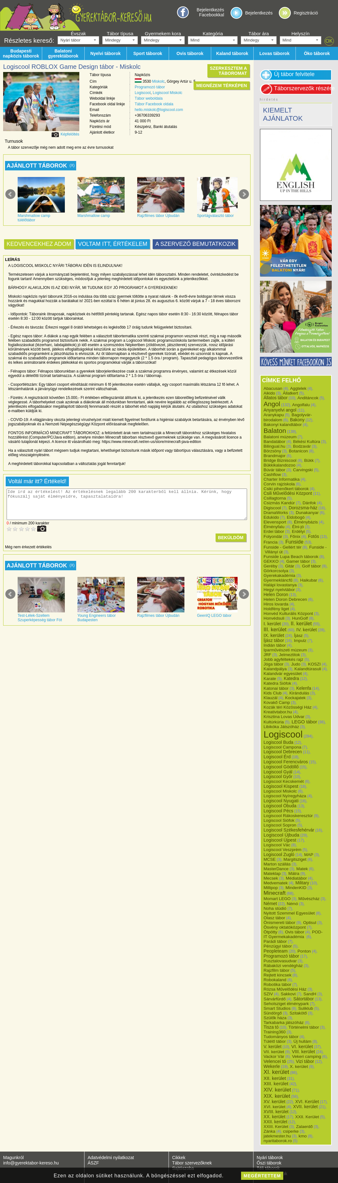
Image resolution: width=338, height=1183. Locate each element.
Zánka (269, 1131)
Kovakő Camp (277, 702)
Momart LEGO (277, 898)
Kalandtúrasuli (308, 668)
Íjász (298, 635)
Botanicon (298, 451)
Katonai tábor (276, 688)
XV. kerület (274, 1101)
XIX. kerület (277, 1096)
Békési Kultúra (306, 441)
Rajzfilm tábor (277, 970)
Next (244, 194)
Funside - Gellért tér (282, 547)
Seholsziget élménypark (286, 1003)
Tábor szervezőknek (192, 1162)
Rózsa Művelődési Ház (285, 989)
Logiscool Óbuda (280, 805)
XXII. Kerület (307, 1116)
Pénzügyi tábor (278, 946)
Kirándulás (299, 693)
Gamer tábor (298, 561)
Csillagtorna (275, 498)
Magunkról (13, 1157)
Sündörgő (273, 1013)
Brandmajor (275, 455)
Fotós (313, 536)
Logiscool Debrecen (283, 751)
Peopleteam (276, 951)
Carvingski (303, 469)
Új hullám (303, 1041)
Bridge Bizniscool (280, 460)
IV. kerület (306, 629)
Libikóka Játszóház (281, 726)
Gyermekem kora (163, 33)
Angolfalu (301, 404)
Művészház (308, 898)
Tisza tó (271, 1027)
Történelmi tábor (303, 1027)
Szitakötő (298, 1013)
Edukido (271, 517)
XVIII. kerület (276, 1111)
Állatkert (290, 393)
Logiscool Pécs (278, 810)
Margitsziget (295, 859)
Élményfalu (274, 526)
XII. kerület (275, 1078)
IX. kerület (274, 635)
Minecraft (275, 893)
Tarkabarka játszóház (284, 1022)
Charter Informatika (282, 479)
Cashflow (272, 474)
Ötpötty (271, 932)
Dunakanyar (307, 512)
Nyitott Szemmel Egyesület (289, 913)
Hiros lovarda (276, 604)
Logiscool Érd (277, 756)
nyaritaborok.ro (278, 1140)
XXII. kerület (275, 1121)
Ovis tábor (294, 932)
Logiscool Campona (282, 747)
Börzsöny (272, 451)
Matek (302, 868)
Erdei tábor (274, 531)
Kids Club (273, 693)
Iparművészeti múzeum (285, 650)
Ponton (304, 951)
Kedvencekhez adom (39, 244)
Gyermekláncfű (278, 580)
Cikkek (178, 1157)
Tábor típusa (120, 33)
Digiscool (272, 508)
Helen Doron (276, 594)
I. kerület (272, 623)
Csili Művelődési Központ (288, 493)
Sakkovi (288, 994)
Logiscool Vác (277, 845)
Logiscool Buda (279, 742)
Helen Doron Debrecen (285, 599)
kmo (303, 1136)
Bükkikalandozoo (280, 465)
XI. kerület (276, 1072)
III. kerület (275, 630)
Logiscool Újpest (280, 840)
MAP (308, 854)
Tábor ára (258, 33)
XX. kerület (274, 1116)
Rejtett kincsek (278, 975)
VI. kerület (302, 1046)
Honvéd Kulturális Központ (288, 613)
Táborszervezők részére (303, 88)
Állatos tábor (276, 397)
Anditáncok (307, 397)
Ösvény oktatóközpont (285, 927)
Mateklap (272, 873)
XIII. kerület (276, 1083)
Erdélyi (298, 531)
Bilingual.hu (274, 446)
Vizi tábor (305, 1061)
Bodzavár (302, 446)
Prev (10, 194)
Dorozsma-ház (303, 507)
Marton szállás (277, 864)
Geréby (271, 566)
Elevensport (275, 522)
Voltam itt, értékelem (112, 244)
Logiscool (143, 93)
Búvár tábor (274, 469)
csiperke (291, 1131)
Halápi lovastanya (280, 585)
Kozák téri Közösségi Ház (288, 707)
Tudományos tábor (281, 1036)
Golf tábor (311, 566)
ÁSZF (93, 1162)
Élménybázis (306, 522)
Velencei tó (275, 1061)
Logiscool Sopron (280, 825)
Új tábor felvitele (294, 74)
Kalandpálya (275, 668)
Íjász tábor (274, 640)
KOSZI (314, 664)
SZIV (268, 994)
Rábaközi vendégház (283, 965)
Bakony (297, 419)
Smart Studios (277, 1008)
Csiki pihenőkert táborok (286, 488)
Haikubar (308, 580)
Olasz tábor (274, 917)
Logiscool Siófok (279, 820)
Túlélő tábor (275, 1041)
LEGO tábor (304, 721)
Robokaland (275, 979)
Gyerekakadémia (280, 575)
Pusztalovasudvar (280, 961)
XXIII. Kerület (276, 1126)
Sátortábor (303, 998)
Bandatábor (274, 441)
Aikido (269, 393)
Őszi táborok (269, 1162)
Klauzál (271, 697)
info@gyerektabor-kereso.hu (31, 1162)
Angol (272, 403)
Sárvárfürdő (275, 999)
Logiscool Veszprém (282, 849)
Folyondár (273, 536)
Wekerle (272, 1066)
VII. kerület (274, 1051)
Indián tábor (275, 645)
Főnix (295, 536)
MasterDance (276, 868)
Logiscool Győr (278, 776)
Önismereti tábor (280, 922)
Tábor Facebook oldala (154, 104)
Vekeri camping (306, 1056)
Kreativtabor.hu (278, 712)
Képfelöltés (69, 134)
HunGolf (300, 618)
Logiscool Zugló (279, 854)
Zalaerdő (304, 1126)
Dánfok (309, 502)
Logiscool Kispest (281, 786)
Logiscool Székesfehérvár (289, 829)
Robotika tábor (277, 984)
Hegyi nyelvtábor (279, 589)
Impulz (300, 640)
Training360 (275, 1032)
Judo (295, 664)
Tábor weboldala (149, 98)
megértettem (262, 1175)
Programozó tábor (150, 87)
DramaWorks (276, 512)
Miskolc (158, 81)
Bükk (309, 460)
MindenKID (295, 887)
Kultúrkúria (274, 722)
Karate (270, 678)
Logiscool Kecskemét (284, 781)
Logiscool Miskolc (167, 93)
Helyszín (300, 33)
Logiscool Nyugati (281, 800)
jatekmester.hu (277, 1136)
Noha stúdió (275, 908)
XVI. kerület (274, 1106)
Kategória (213, 33)
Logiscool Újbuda (282, 834)
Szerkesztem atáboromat (228, 71)
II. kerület (301, 623)
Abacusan (273, 388)
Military (302, 883)
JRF (267, 654)
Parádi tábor (275, 941)
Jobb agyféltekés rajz (283, 659)
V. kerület (273, 1046)
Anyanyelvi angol (280, 410)
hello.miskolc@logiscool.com (159, 110)
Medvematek (276, 883)
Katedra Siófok (277, 683)
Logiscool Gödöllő (281, 766)
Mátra (293, 873)
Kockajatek (295, 697)
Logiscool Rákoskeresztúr (288, 815)
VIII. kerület (303, 1051)
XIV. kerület (277, 1089)
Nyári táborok (270, 1157)
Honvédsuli (274, 618)
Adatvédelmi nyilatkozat (111, 1157)
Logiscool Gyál (278, 771)
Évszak (78, 33)
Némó (292, 903)
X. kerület (299, 1066)
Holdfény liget (276, 608)
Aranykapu (274, 414)
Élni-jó (298, 526)
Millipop (271, 887)
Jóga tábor (274, 664)
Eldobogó (296, 517)
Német (270, 903)
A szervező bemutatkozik (195, 244)
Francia (271, 542)
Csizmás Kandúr (279, 502)
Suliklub (305, 1008)
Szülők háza (275, 1017)
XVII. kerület (305, 1106)
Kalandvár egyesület (283, 673)
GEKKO (271, 561)
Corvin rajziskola (279, 484)
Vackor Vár (274, 1056)
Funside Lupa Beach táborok (291, 556)
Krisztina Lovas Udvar (284, 716)
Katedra (291, 678)
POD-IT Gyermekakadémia (293, 934)
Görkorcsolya (276, 570)
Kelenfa (303, 688)
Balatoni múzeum (280, 436)
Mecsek (271, 878)
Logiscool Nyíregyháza (285, 795)
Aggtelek (298, 388)
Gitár (289, 566)
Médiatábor (296, 878)
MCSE (270, 859)
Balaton (275, 430)
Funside (294, 542)
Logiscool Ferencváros (286, 761)
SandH (309, 994)
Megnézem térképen (221, 85)
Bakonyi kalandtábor (283, 424)
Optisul (309, 922)
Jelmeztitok (289, 654)
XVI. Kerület (307, 1101)
